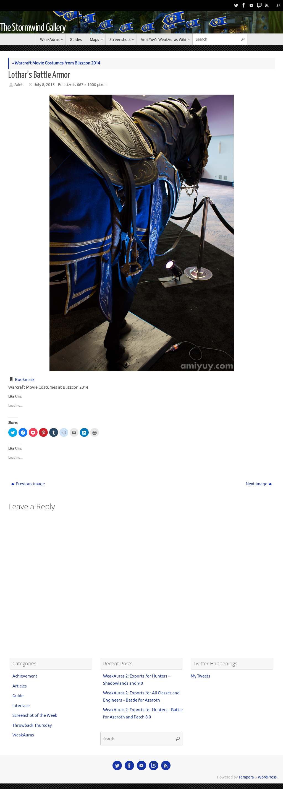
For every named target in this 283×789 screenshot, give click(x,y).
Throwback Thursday (32, 725)
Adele (19, 84)
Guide (17, 696)
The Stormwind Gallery (33, 27)
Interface (21, 705)
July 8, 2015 (44, 84)
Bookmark (25, 379)
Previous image (28, 484)
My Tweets (200, 676)
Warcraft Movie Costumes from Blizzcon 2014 (56, 63)
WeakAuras (23, 735)
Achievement (24, 676)
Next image (259, 484)
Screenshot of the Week (34, 715)
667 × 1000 (86, 84)
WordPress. (267, 777)
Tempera (246, 777)
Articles (19, 686)
